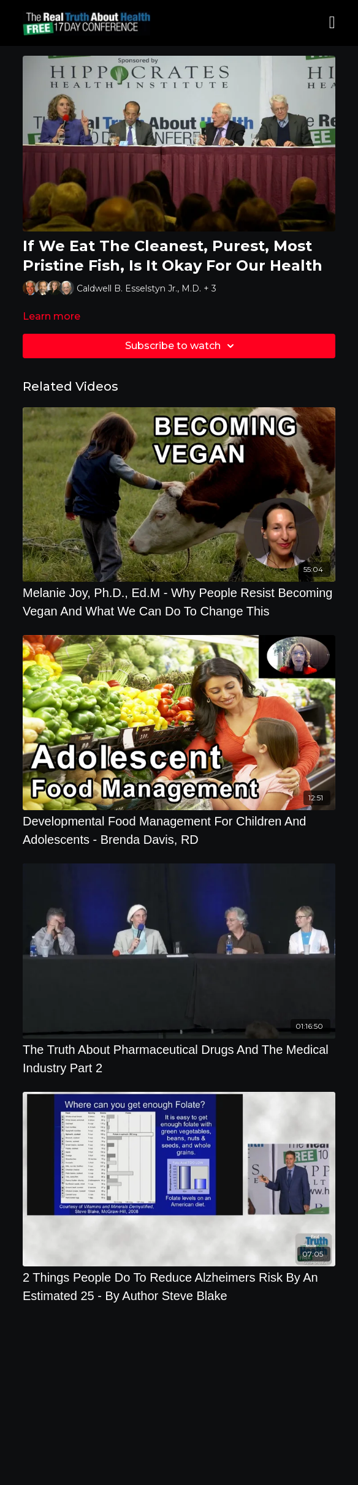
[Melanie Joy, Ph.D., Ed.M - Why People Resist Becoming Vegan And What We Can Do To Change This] (179, 602)
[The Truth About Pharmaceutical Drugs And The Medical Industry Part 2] (179, 1058)
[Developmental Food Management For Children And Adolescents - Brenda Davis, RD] (179, 830)
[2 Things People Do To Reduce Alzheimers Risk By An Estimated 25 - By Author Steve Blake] (179, 1286)
